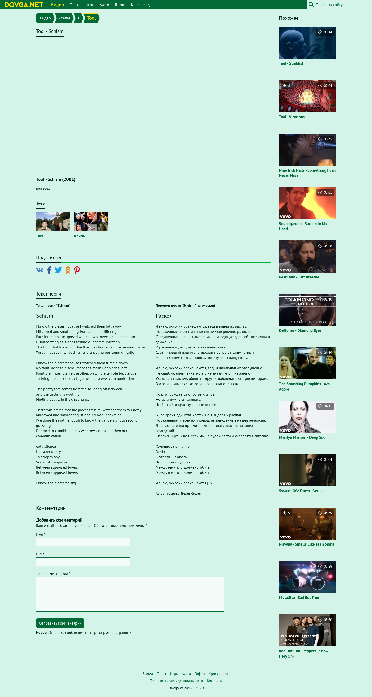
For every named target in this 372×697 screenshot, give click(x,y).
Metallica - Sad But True (299, 597)
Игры (89, 4)
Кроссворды (141, 4)
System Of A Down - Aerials (301, 490)
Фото (104, 4)
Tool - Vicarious (292, 116)
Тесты (75, 4)
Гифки (120, 4)
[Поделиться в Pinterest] (78, 269)
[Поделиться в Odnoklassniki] (68, 269)
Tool (91, 18)
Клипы (64, 18)
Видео (57, 4)
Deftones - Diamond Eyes (300, 330)
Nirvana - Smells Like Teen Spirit (306, 544)
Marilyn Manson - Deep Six (302, 437)
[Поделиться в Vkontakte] (41, 269)
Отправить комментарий (60, 623)
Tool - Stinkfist (291, 63)
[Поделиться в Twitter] (59, 269)
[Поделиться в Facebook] (50, 269)
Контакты (215, 680)
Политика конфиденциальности (176, 680)
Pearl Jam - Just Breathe (299, 277)
